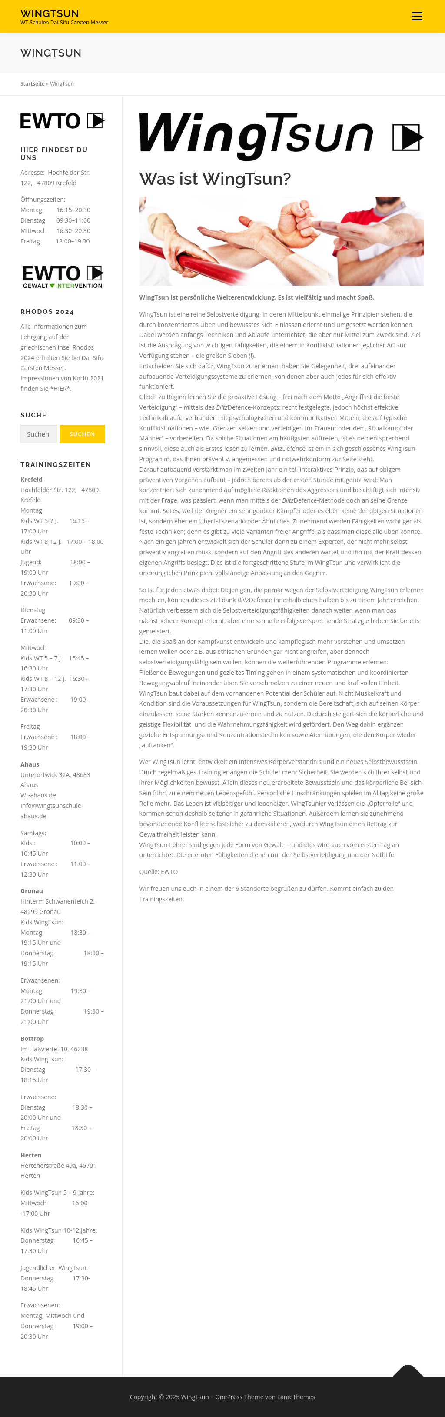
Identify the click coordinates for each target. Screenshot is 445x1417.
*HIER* (60, 388)
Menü (417, 16)
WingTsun (50, 13)
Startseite (32, 83)
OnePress (228, 1397)
